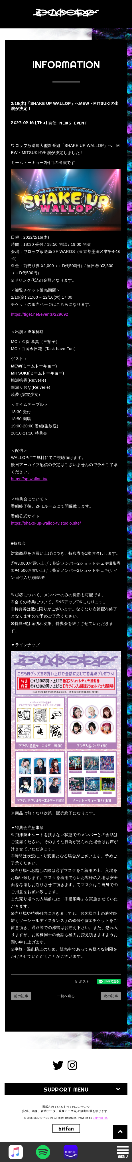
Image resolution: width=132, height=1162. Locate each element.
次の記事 (111, 996)
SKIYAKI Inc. (100, 1118)
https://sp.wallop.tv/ (29, 479)
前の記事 (21, 996)
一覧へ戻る (66, 996)
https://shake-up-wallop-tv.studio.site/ (46, 523)
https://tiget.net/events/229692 (39, 314)
